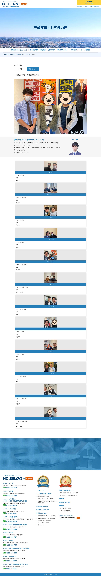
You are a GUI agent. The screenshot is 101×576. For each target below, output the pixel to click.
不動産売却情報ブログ (65, 510)
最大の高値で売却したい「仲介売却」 (47, 515)
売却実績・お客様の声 (42, 509)
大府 (28, 54)
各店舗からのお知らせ (65, 508)
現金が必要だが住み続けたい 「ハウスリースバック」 (45, 521)
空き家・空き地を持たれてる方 (45, 498)
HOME (5, 54)
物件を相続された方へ (43, 496)
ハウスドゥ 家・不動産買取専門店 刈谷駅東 (16, 548)
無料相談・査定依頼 (64, 502)
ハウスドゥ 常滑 (8, 532)
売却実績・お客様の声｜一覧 (17, 54)
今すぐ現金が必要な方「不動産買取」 (47, 518)
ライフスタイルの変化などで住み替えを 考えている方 (48, 502)
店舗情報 (87, 50)
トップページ (40, 490)
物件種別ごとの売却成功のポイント (69, 495)
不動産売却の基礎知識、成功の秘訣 (69, 493)
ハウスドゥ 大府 (8, 483)
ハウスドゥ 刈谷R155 (9, 556)
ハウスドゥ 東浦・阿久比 (10, 517)
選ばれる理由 (34, 50)
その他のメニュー (42, 524)
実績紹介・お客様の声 (47, 50)
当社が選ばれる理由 (42, 506)
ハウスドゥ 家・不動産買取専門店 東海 (15, 524)
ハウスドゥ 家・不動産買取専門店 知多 (15, 564)
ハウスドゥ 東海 (8, 491)
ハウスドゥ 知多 (8, 540)
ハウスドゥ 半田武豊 (9, 509)
